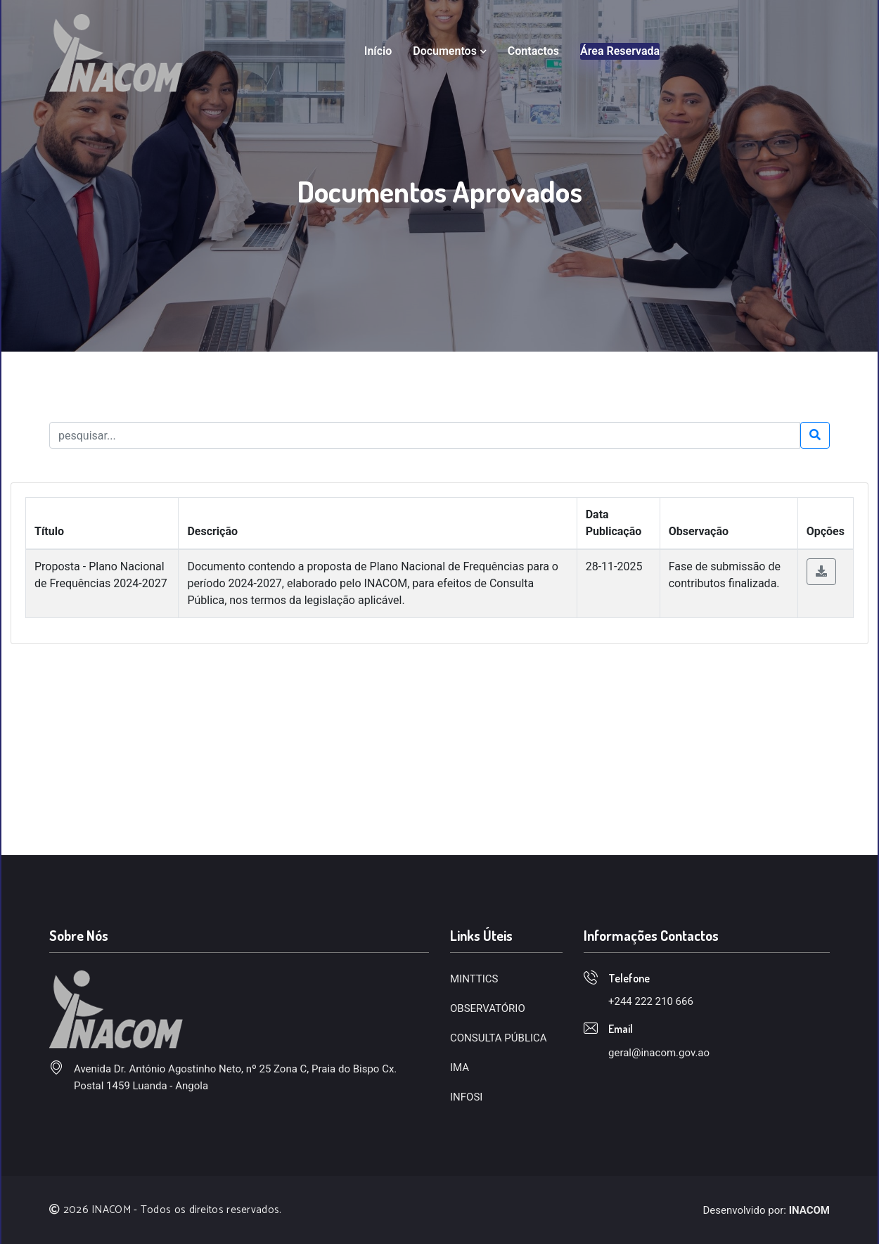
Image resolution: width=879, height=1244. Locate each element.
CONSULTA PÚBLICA (498, 1038)
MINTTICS (474, 979)
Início (378, 51)
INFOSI (466, 1097)
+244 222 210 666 (650, 1001)
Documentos (450, 51)
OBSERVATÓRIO (487, 1008)
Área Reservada (620, 51)
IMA (459, 1067)
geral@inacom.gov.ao (659, 1052)
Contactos (533, 51)
